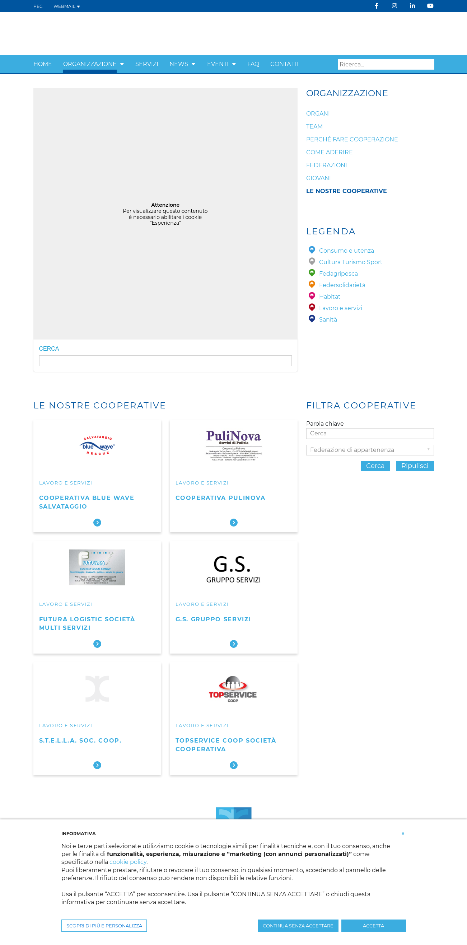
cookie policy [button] (127, 862)
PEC (38, 6)
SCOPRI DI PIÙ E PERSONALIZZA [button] (104, 925)
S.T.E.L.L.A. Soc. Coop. (80, 740)
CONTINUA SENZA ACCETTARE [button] (298, 925)
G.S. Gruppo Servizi (213, 619)
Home (42, 64)
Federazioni (326, 165)
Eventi (218, 64)
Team (314, 126)
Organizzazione (90, 64)
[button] (122, 64)
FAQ (253, 64)
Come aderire (329, 152)
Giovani (318, 178)
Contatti (284, 64)
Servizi (146, 64)
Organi (318, 113)
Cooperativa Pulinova (221, 498)
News (178, 64)
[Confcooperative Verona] (89, 33)
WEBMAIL (66, 6)
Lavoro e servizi (66, 483)
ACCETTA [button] (373, 925)
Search (429, 64)
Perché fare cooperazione (352, 139)
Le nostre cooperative (346, 191)
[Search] (386, 64)
